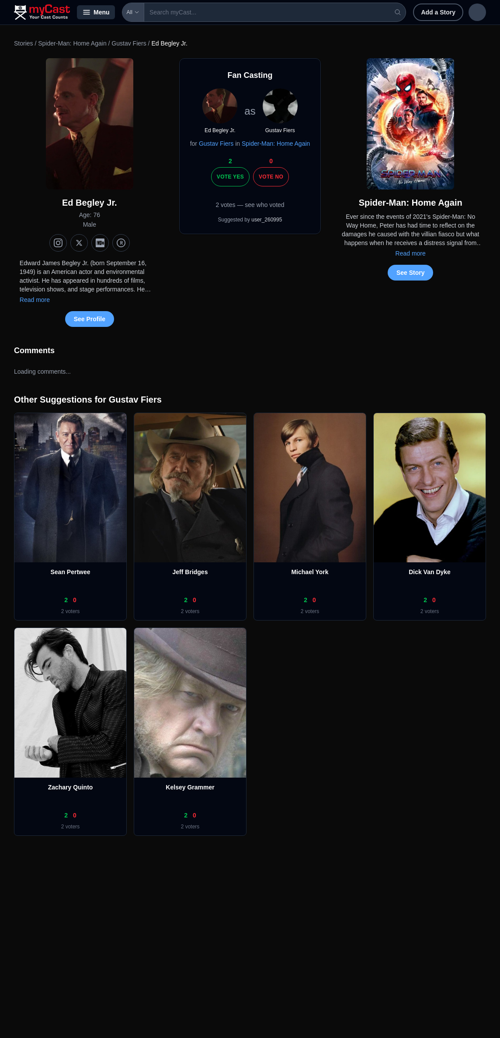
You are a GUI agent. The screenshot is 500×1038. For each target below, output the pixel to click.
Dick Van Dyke (430, 571)
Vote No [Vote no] (271, 177)
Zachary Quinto (70, 787)
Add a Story (381, 12)
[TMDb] (121, 243)
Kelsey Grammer (190, 787)
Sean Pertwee (70, 571)
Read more (35, 299)
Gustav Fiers (128, 43)
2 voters (70, 611)
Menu (96, 12)
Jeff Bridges (190, 571)
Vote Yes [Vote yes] (230, 177)
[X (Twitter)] (79, 243)
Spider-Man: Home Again (72, 43)
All (133, 12)
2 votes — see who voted (249, 204)
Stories (23, 43)
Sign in (429, 12)
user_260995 (266, 220)
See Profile (89, 319)
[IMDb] (100, 243)
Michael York (309, 571)
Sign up (468, 12)
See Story (410, 272)
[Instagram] (58, 243)
